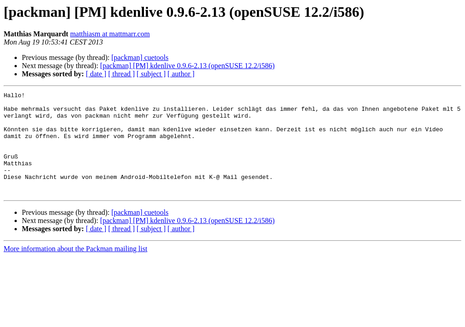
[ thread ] (121, 74)
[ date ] (96, 74)
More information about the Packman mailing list (75, 269)
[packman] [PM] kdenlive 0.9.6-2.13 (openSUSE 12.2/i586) (187, 65)
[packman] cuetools (139, 57)
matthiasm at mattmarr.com (110, 34)
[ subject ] (151, 74)
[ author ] (181, 74)
